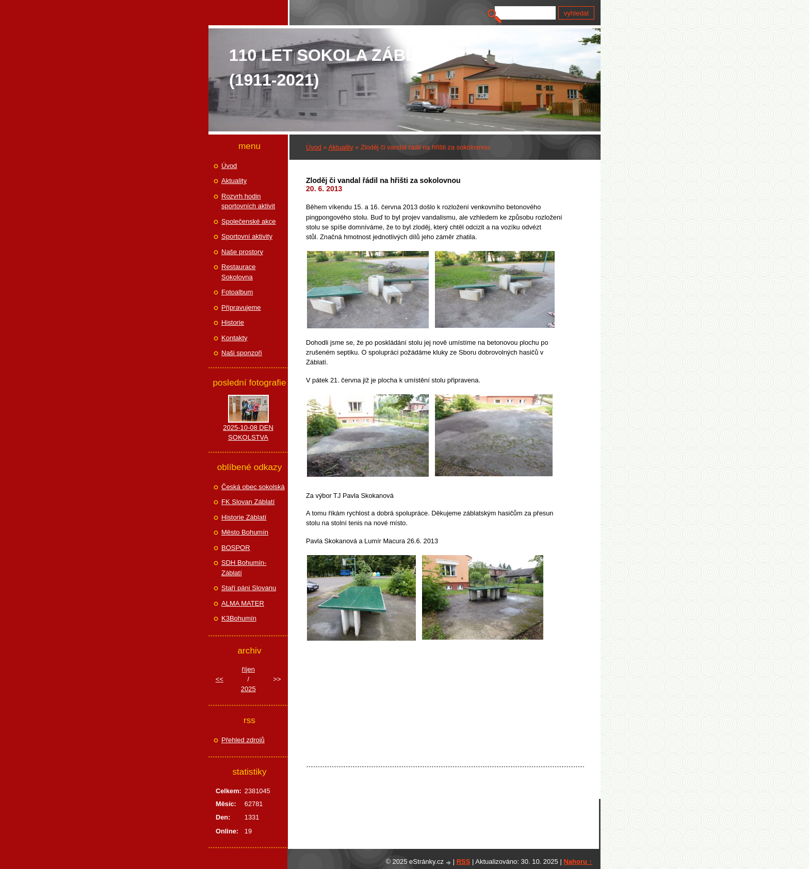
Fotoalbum (237, 292)
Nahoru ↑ (577, 861)
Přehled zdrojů (243, 740)
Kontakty (234, 338)
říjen (248, 669)
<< (219, 679)
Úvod (313, 147)
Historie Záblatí (243, 517)
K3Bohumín (238, 618)
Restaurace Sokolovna (238, 272)
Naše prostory (242, 252)
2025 (248, 689)
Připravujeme (241, 307)
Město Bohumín (244, 532)
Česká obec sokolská (253, 487)
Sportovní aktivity (246, 236)
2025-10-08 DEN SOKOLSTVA (248, 433)
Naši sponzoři (241, 353)
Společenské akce (248, 221)
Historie (232, 322)
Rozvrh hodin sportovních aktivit (248, 201)
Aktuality (340, 147)
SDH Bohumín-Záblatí (243, 568)
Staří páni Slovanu (248, 588)
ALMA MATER (242, 603)
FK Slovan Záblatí (247, 502)
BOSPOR (235, 548)
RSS (464, 861)
